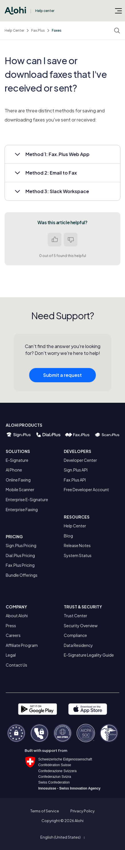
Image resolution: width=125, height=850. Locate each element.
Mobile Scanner (20, 489)
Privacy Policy (82, 811)
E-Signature (17, 460)
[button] (62, 154)
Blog (68, 535)
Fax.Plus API (75, 479)
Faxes (56, 30)
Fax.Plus (38, 30)
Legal (11, 654)
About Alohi (17, 615)
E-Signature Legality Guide (89, 654)
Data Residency (78, 645)
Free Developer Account (86, 489)
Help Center (14, 30)
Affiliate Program (22, 645)
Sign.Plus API (76, 469)
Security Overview (81, 625)
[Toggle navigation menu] (118, 10)
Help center (44, 11)
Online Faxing (18, 479)
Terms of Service (44, 811)
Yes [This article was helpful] (54, 239)
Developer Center (80, 460)
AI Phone (14, 469)
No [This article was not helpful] (71, 239)
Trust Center (75, 615)
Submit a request (62, 377)
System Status (78, 555)
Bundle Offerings (21, 575)
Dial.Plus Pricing (20, 555)
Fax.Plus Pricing (20, 565)
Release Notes (77, 545)
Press (11, 625)
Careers (13, 635)
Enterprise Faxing (22, 509)
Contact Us (16, 664)
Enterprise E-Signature (27, 499)
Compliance (75, 635)
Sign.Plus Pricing (21, 545)
